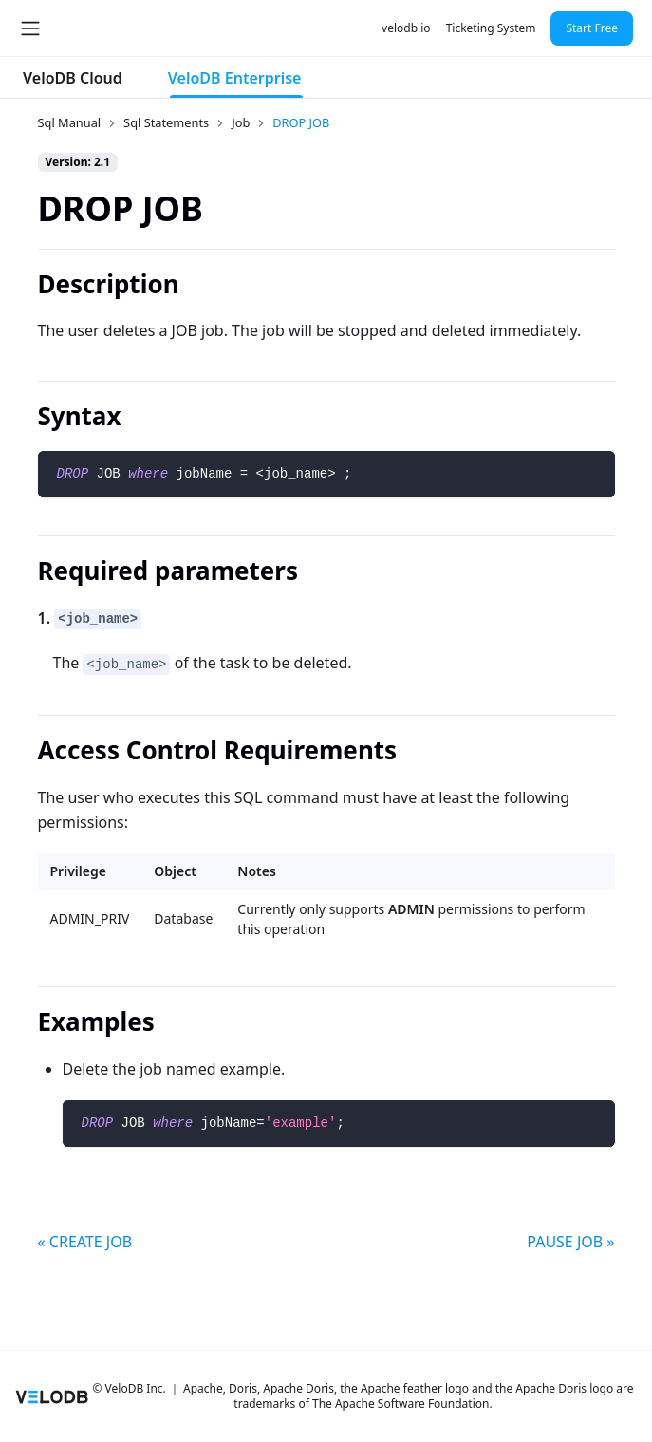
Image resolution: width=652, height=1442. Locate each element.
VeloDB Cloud (72, 77)
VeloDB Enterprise (235, 77)
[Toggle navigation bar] (30, 28)
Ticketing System (491, 28)
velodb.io (406, 28)
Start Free (592, 28)
